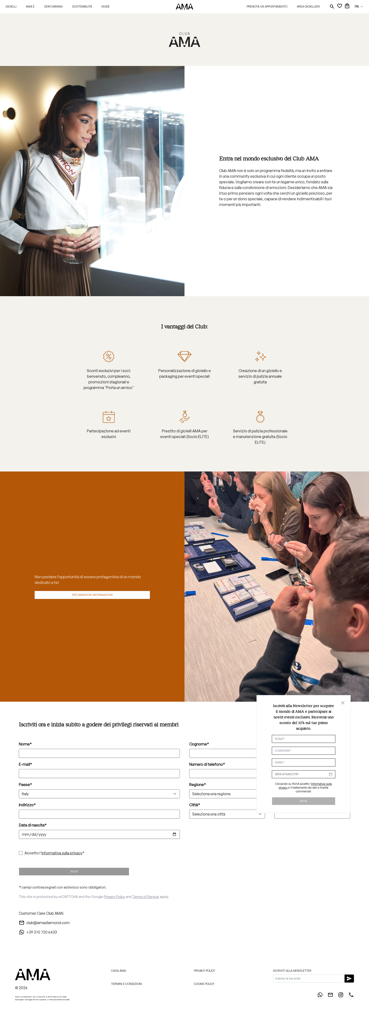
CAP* (279, 805)
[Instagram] (341, 996)
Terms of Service (145, 897)
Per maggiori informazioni (92, 595)
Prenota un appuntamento (267, 6)
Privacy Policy (114, 897)
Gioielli (11, 6)
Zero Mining (53, 6)
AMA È (30, 6)
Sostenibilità (82, 6)
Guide (105, 6)
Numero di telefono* (207, 764)
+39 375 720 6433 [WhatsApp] (38, 932)
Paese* (25, 784)
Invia (74, 871)
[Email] (330, 996)
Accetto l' (53, 853)
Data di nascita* (33, 825)
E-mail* (25, 764)
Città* (194, 805)
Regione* (197, 784)
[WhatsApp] (320, 996)
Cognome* (199, 744)
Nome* (25, 744)
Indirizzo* (27, 805)
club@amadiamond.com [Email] (44, 923)
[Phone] (351, 996)
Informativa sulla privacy (61, 853)
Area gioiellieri (308, 6)
